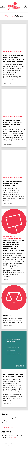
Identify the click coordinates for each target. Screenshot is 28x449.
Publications (13, 371)
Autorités (13, 51)
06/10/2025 (8, 279)
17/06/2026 (8, 83)
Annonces (6, 51)
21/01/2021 (8, 403)
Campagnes (19, 51)
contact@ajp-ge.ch (7, 427)
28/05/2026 (8, 144)
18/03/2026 (8, 203)
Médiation (7, 315)
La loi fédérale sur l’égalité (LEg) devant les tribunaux (13, 375)
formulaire (14, 437)
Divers (19, 53)
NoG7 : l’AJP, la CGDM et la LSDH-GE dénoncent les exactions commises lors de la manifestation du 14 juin (13, 58)
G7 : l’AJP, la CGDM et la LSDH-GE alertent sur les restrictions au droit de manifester (12, 123)
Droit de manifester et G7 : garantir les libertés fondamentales (13, 183)
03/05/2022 (8, 325)
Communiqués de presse (10, 53)
